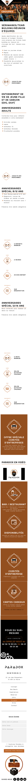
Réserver (14, 694)
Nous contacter (14, 628)
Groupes (14, 14)
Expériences (14, 691)
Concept (14, 686)
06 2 (23, 634)
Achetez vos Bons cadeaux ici (14, 599)
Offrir (14, 697)
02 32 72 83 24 (9, 634)
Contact (14, 705)
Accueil (4, 14)
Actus (14, 702)
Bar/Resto (14, 689)
